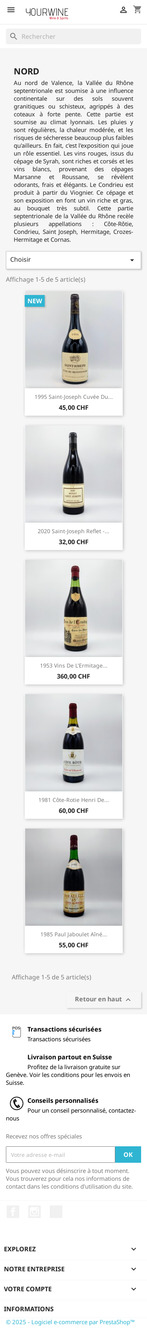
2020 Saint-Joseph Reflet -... (73, 531)
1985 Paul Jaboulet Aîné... (73, 934)
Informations (29, 1309)
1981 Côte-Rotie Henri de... (73, 800)
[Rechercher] (73, 36)
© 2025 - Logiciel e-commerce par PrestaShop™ (70, 1322)
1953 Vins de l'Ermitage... (73, 665)
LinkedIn (56, 1211)
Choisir (73, 260)
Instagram (34, 1211)
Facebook (13, 1211)
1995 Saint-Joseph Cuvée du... (73, 396)
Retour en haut (104, 1000)
